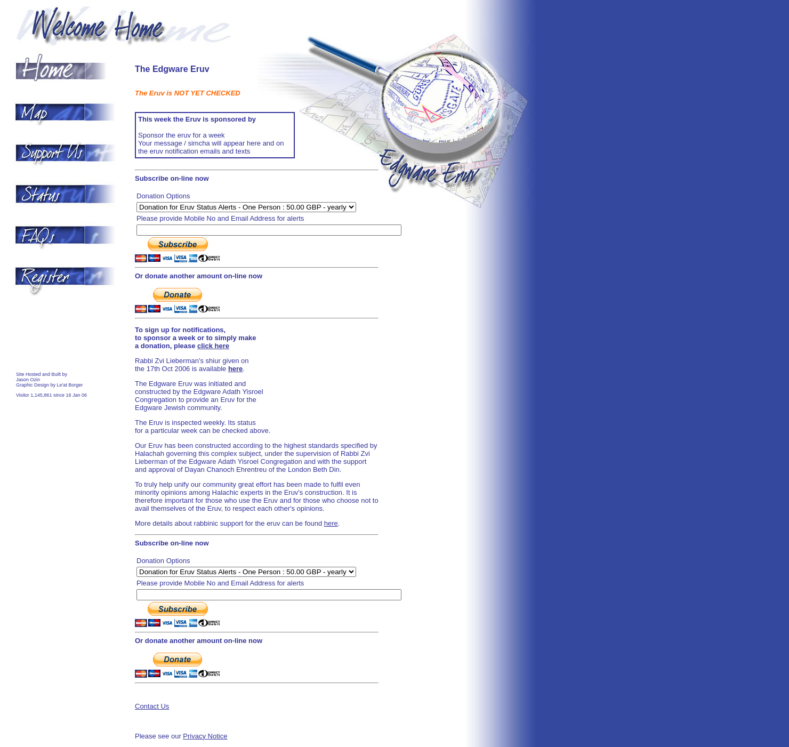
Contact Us (152, 706)
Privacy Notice (205, 736)
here (331, 523)
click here (213, 346)
